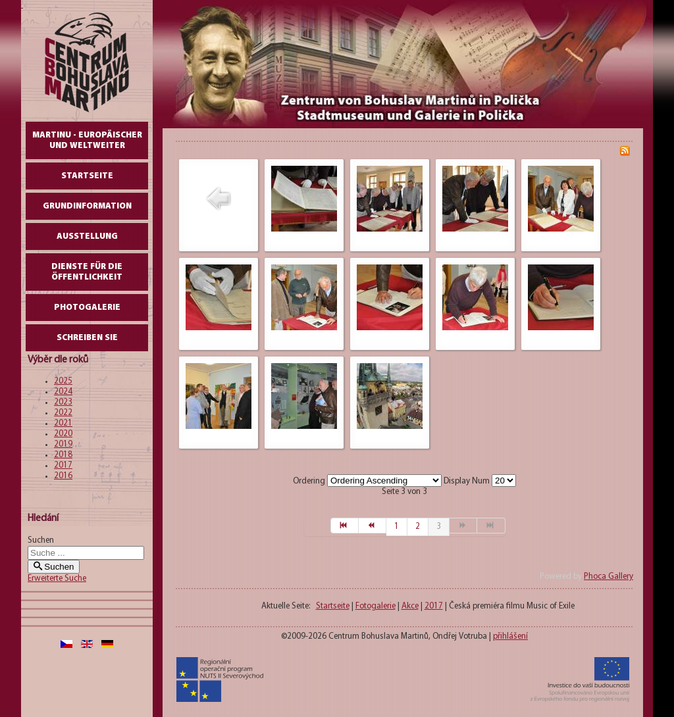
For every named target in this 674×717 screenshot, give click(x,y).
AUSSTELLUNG (87, 236)
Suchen (41, 540)
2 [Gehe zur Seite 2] (417, 526)
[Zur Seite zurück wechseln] (372, 525)
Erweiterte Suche (57, 578)
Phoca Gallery (608, 576)
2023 (63, 402)
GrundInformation (87, 206)
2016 (63, 476)
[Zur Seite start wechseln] (344, 525)
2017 (63, 465)
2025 (63, 381)
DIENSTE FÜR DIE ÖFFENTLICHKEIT (86, 272)
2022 (63, 412)
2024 (63, 391)
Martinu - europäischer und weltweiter (87, 140)
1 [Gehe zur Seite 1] (396, 526)
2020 (63, 434)
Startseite (87, 176)
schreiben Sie (87, 338)
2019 (63, 444)
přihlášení (510, 636)
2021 (63, 423)
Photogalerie (87, 307)
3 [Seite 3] (438, 526)
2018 (63, 455)
